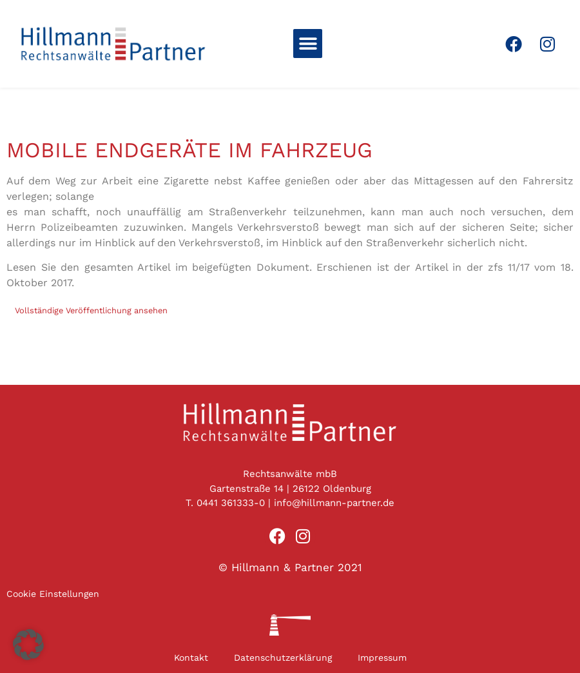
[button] (307, 43)
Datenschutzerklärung (283, 657)
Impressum (382, 657)
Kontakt (191, 657)
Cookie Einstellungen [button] (52, 594)
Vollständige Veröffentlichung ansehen (91, 310)
